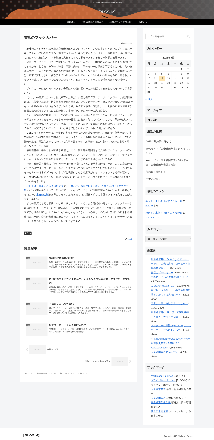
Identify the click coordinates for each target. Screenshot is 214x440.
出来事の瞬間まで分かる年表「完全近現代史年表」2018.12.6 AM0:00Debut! (170, 343)
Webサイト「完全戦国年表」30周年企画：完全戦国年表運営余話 (167, 162)
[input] (168, 36)
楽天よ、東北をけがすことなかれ (163, 201)
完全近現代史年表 (161, 402)
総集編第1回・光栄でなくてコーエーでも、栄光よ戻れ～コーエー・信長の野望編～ (170, 264)
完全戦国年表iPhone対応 (164, 352)
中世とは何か (153, 179)
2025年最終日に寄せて (158, 141)
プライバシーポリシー (163, 380)
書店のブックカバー (162, 272)
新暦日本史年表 (159, 411)
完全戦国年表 (158, 398)
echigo (149, 205)
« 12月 (149, 99)
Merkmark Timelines (162, 376)
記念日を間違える (156, 171)
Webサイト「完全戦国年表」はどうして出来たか (168, 150)
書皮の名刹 (42, 194)
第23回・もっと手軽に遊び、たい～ (171, 277)
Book (28, 233)
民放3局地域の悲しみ (162, 285)
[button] (188, 36)
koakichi (149, 217)
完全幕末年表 (158, 389)
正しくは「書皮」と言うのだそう (44, 185)
